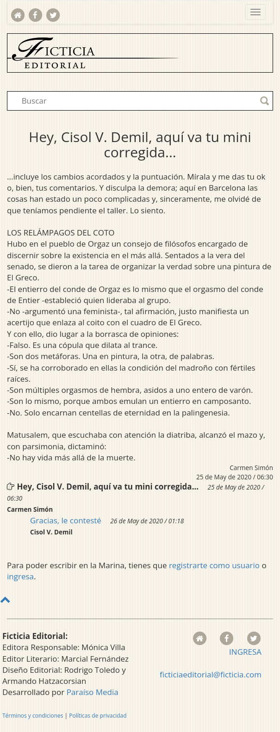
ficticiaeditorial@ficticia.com (210, 674)
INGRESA (245, 651)
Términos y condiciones (32, 716)
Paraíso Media (92, 692)
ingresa (20, 576)
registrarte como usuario (214, 565)
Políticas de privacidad (97, 716)
